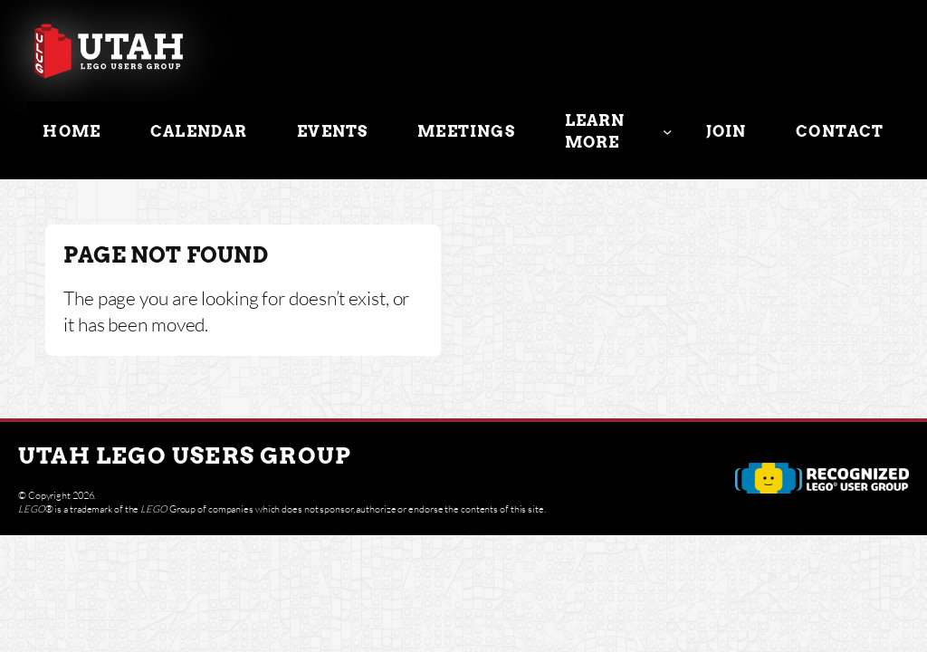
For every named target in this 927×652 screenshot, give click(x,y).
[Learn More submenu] (667, 131)
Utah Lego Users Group (184, 455)
